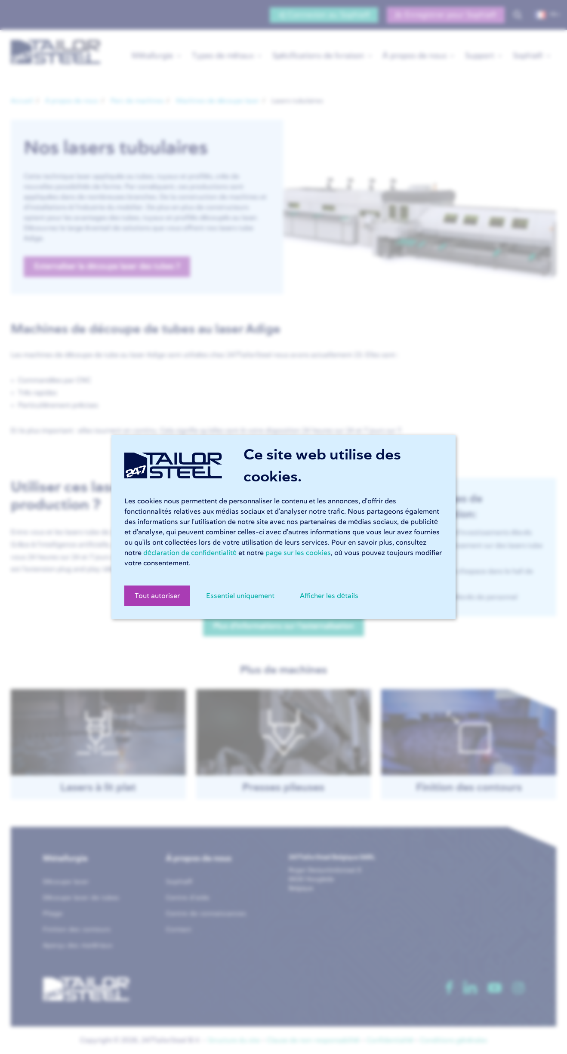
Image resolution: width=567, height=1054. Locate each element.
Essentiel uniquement (240, 595)
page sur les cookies (298, 552)
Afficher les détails (329, 595)
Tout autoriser (157, 595)
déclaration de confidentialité (190, 552)
